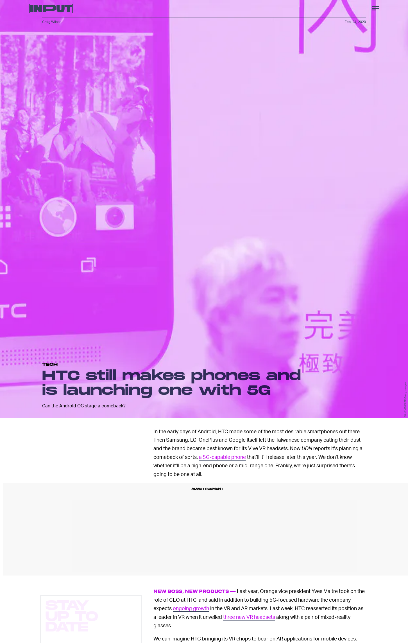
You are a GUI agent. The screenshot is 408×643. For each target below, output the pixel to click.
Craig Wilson (52, 22)
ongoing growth (191, 608)
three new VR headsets (249, 616)
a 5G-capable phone (222, 457)
